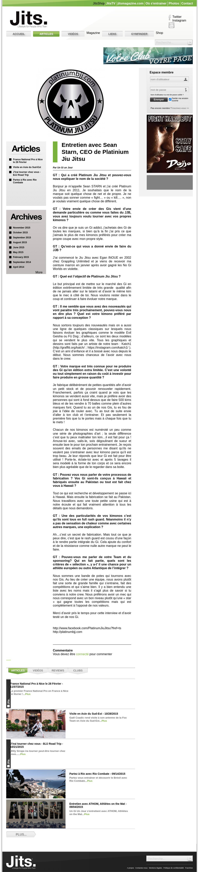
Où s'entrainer (156, 3)
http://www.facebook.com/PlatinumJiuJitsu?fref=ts (87, 628)
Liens (112, 33)
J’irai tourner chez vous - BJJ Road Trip (27, 173)
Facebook (169, 18)
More (39, 272)
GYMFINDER (139, 33)
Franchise (189, 868)
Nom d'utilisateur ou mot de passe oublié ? (167, 95)
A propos (130, 868)
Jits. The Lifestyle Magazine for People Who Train (28, 19)
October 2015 (20, 232)
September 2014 (22, 262)
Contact (187, 3)
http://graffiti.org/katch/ (69, 347)
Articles (46, 33)
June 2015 (18, 247)
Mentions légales (155, 868)
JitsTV (110, 3)
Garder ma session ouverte (180, 99)
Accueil (19, 33)
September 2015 (22, 237)
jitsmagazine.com (130, 3)
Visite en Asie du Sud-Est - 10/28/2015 (93, 713)
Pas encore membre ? (170, 108)
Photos (174, 3)
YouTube (171, 25)
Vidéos (73, 33)
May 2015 (18, 252)
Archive (25, 217)
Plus (27, 694)
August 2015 (20, 242)
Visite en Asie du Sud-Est (27, 167)
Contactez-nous (141, 868)
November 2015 (21, 227)
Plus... (21, 834)
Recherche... (165, 42)
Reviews (58, 670)
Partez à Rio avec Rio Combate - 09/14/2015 (97, 773)
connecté (82, 654)
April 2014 (18, 267)
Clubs (78, 670)
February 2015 (21, 257)
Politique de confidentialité (173, 868)
